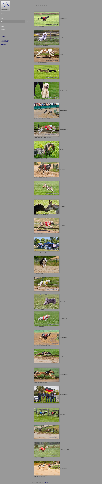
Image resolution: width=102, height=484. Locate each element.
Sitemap (3, 15)
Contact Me (47, 482)
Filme (2, 23)
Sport (50, 2)
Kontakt (2, 26)
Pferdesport (3, 44)
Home (2, 13)
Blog (2, 18)
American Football (5, 40)
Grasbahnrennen (4, 41)
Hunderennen (4, 43)
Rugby (2, 45)
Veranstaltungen (45, 2)
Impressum (3, 29)
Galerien (3, 21)
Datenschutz (3, 31)
